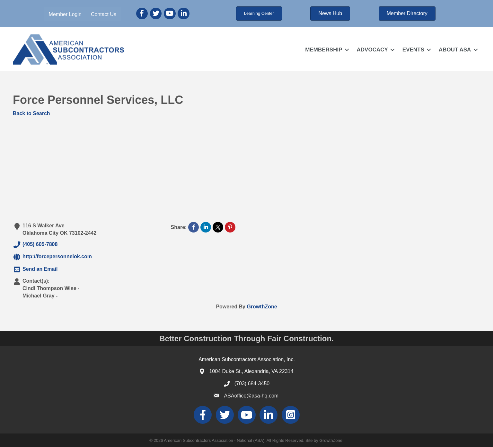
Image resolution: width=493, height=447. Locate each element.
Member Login (65, 14)
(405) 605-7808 (35, 244)
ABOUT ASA (455, 50)
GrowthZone (262, 306)
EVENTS (413, 50)
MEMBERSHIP (323, 50)
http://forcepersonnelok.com (52, 256)
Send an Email (35, 269)
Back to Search (31, 113)
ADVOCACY (372, 50)
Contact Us (103, 14)
